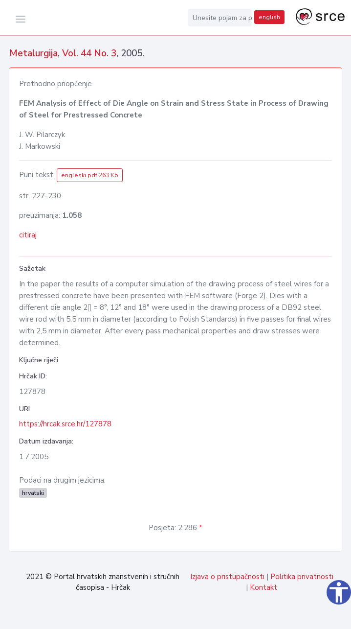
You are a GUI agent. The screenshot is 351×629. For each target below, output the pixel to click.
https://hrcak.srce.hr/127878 (65, 424)
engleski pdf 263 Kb (89, 175)
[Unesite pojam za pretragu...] (220, 17)
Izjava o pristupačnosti (227, 577)
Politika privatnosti (301, 577)
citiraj (28, 235)
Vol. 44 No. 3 (89, 53)
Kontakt (263, 587)
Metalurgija (33, 53)
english (269, 17)
